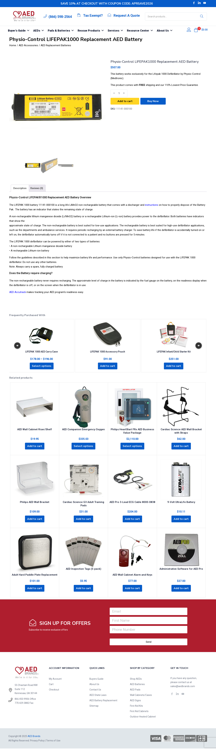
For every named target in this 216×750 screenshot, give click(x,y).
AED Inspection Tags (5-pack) (83, 569)
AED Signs (135, 702)
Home (12, 45)
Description (19, 188)
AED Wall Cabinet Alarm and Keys (132, 575)
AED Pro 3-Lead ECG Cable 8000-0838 (132, 502)
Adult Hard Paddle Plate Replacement (34, 575)
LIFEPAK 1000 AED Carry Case (41, 351)
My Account (55, 680)
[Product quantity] (119, 93)
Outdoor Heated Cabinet (143, 718)
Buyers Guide (96, 680)
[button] (196, 30)
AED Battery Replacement (103, 702)
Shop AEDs (136, 680)
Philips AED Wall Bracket (34, 502)
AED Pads (135, 691)
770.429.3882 (22, 704)
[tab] (20, 188)
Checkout (54, 691)
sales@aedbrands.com (182, 687)
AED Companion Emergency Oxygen (83, 429)
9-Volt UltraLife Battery (181, 502)
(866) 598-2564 (60, 17)
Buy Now (153, 101)
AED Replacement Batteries (56, 45)
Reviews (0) (36, 188)
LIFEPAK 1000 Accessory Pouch (107, 351)
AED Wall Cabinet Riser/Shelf (34, 429)
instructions (151, 204)
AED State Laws (97, 696)
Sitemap (94, 707)
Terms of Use (53, 742)
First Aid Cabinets (139, 712)
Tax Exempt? (93, 15)
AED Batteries (137, 685)
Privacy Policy (37, 742)
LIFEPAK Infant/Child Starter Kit (174, 351)
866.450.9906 (22, 700)
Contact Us (95, 691)
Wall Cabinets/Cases (141, 696)
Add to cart (124, 101)
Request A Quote (127, 15)
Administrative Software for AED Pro (181, 569)
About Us (94, 685)
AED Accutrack (17, 292)
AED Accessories (28, 45)
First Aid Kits (136, 707)
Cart (51, 685)
